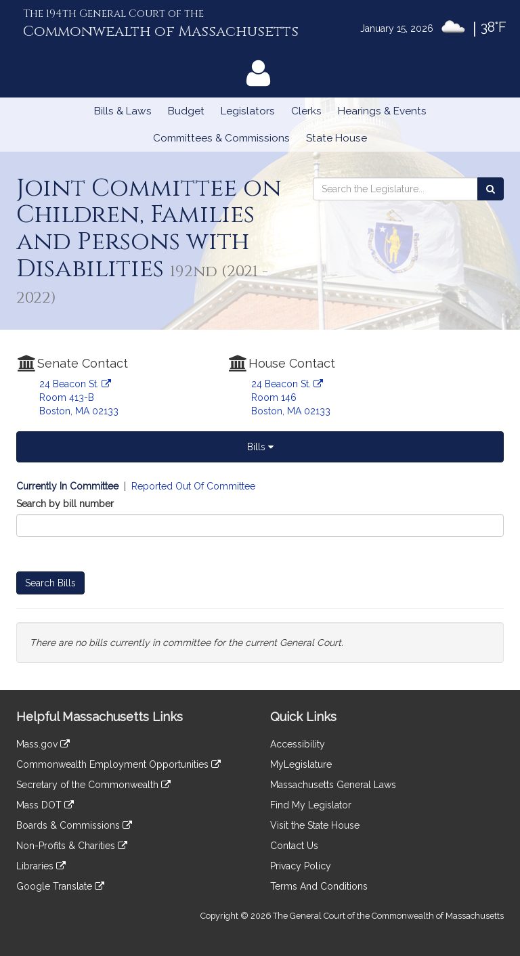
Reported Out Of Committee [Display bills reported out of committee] (193, 486)
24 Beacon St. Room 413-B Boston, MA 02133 (78, 397)
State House (336, 138)
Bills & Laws (123, 111)
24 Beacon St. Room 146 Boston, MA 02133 (290, 397)
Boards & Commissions (74, 825)
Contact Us (294, 845)
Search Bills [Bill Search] (50, 583)
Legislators (248, 111)
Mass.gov (43, 744)
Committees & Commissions (221, 138)
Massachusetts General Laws (333, 784)
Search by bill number (65, 503)
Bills (260, 446)
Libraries (41, 866)
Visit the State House (315, 825)
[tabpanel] (260, 571)
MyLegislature (301, 764)
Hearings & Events (382, 111)
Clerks (306, 111)
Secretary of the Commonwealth (93, 784)
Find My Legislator (310, 805)
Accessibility (297, 744)
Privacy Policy (300, 866)
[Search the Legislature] (490, 188)
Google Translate (60, 886)
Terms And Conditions (319, 886)
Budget (186, 111)
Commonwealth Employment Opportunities (118, 764)
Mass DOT (45, 805)
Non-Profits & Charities (71, 845)
